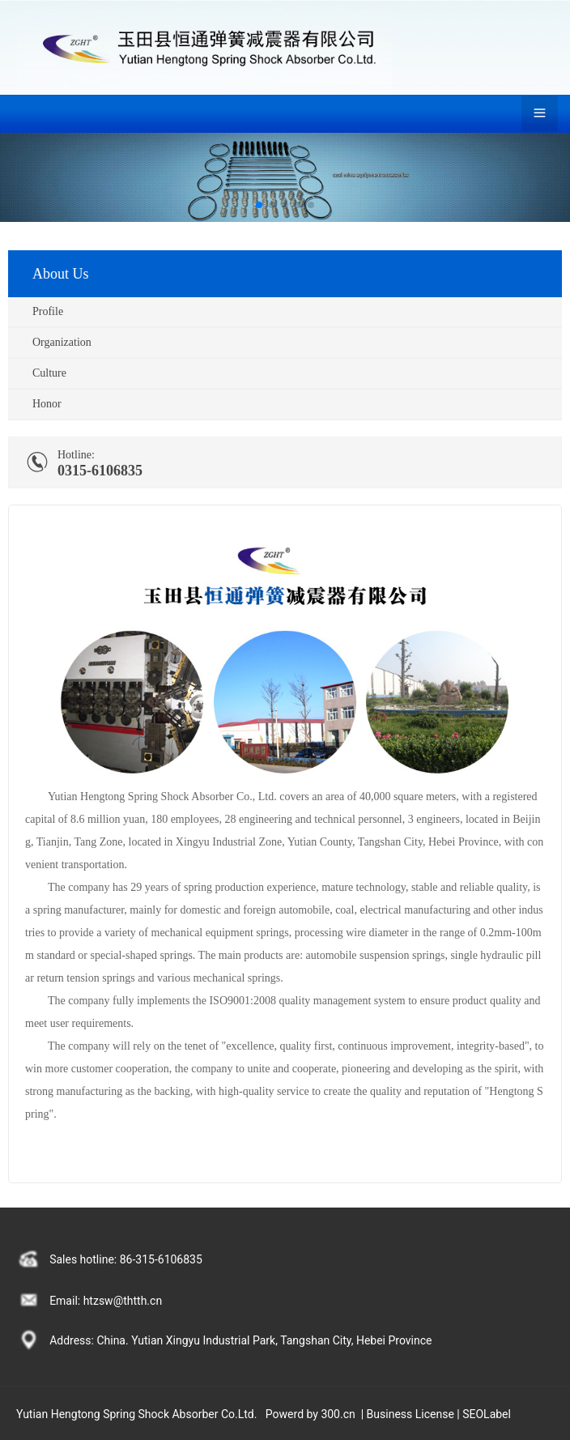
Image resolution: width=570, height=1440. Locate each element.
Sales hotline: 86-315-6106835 (125, 1259)
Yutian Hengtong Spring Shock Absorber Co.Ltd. (136, 1414)
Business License (410, 1414)
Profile (47, 311)
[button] (259, 205)
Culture (49, 373)
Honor (47, 404)
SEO (472, 1414)
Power (281, 1414)
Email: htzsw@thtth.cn (105, 1300)
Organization (61, 342)
